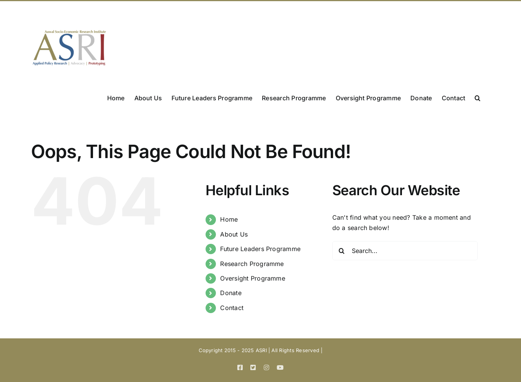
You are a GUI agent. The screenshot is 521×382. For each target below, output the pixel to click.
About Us (234, 234)
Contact (231, 308)
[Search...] (405, 250)
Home (229, 219)
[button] (477, 97)
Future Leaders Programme (260, 249)
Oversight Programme (252, 278)
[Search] (341, 250)
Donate (230, 293)
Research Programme (252, 264)
